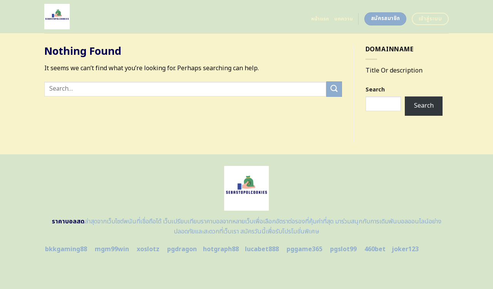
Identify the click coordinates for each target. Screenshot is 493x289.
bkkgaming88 (66, 249)
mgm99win (112, 249)
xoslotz (148, 249)
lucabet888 (262, 249)
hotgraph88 (221, 249)
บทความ (343, 19)
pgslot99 (343, 249)
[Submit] (334, 88)
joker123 (405, 249)
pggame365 (304, 249)
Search (375, 90)
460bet (375, 249)
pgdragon (182, 249)
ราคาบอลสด (68, 221)
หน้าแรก (320, 19)
